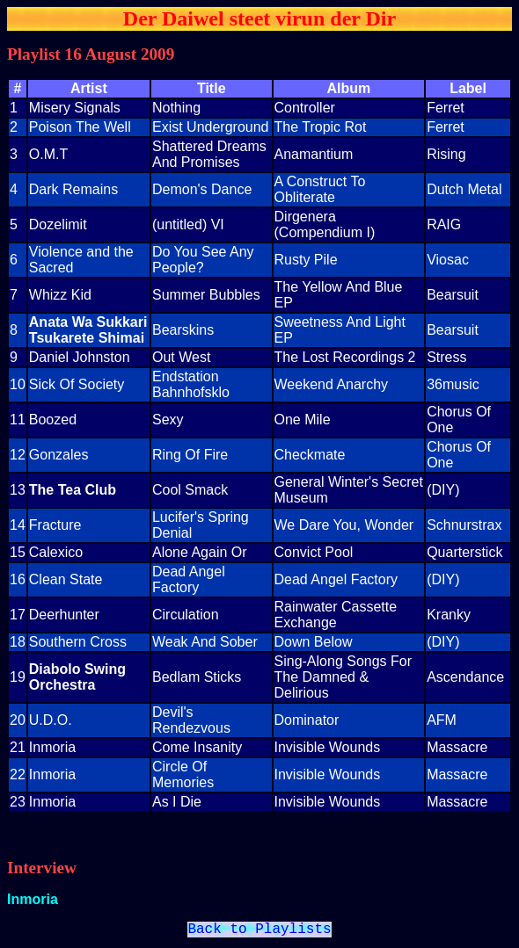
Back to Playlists (259, 931)
